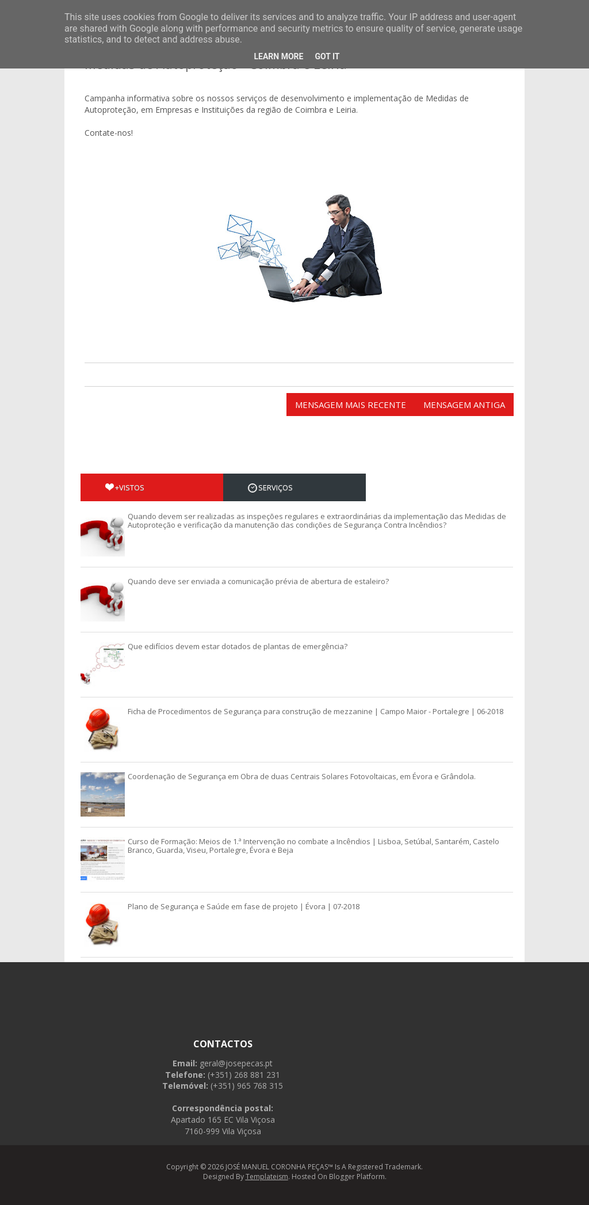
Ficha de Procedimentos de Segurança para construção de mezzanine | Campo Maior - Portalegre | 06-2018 (315, 711)
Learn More (278, 56)
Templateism (267, 1176)
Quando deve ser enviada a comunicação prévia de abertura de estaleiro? (258, 581)
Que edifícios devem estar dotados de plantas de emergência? (237, 646)
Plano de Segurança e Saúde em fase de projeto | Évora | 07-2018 (243, 906)
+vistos (124, 487)
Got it (327, 56)
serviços (270, 487)
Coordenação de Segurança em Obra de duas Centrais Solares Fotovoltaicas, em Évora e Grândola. (302, 776)
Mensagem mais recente (350, 404)
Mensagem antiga (464, 404)
